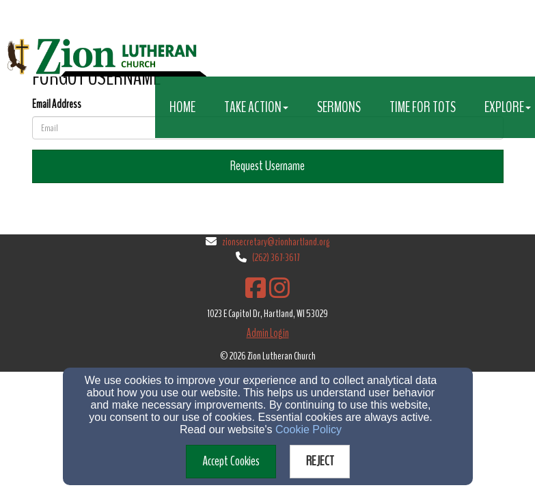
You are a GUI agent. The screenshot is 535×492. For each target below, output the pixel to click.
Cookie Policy (308, 429)
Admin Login (268, 333)
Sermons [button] (339, 107)
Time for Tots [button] (422, 107)
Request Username (267, 165)
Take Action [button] (256, 107)
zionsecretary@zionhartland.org (275, 241)
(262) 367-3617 (275, 257)
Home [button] (182, 107)
